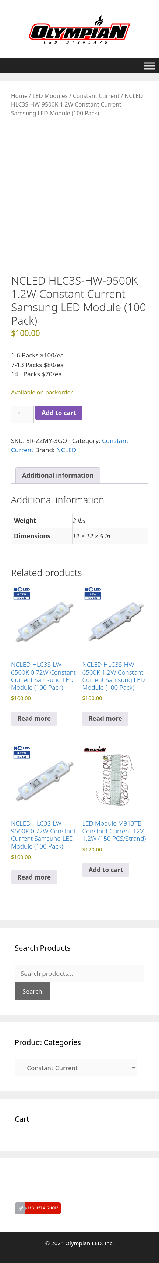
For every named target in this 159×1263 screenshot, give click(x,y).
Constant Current (96, 96)
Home (19, 96)
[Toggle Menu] (149, 65)
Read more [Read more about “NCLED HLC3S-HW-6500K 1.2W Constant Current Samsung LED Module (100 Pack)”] (105, 718)
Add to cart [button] (105, 870)
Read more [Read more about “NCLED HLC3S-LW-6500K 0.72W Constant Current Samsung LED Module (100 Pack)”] (34, 718)
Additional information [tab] (57, 475)
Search (32, 991)
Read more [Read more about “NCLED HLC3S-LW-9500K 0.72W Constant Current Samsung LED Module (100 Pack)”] (34, 877)
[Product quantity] (22, 414)
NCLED (66, 450)
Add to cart (59, 413)
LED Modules (50, 96)
